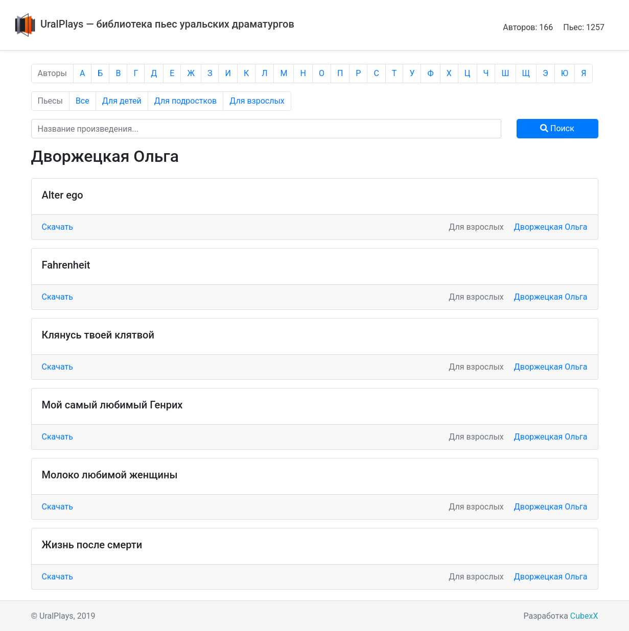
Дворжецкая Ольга (551, 227)
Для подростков (185, 101)
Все (82, 101)
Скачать (57, 227)
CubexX (584, 616)
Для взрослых (257, 101)
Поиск (557, 128)
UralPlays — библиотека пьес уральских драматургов (153, 24)
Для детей (122, 101)
